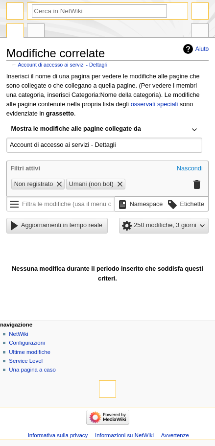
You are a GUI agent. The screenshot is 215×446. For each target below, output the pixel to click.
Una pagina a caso (32, 370)
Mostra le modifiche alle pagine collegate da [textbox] (76, 128)
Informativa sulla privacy (58, 435)
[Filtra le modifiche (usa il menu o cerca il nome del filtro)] (60, 204)
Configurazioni (27, 343)
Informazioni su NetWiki (124, 435)
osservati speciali (154, 104)
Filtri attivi (25, 168)
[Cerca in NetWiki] (99, 11)
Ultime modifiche (29, 352)
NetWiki (18, 334)
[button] (190, 169)
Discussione (35, 32)
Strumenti (199, 32)
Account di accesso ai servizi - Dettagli (62, 65)
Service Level (26, 361)
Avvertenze (175, 435)
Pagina (15, 32)
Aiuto (202, 49)
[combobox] (104, 130)
